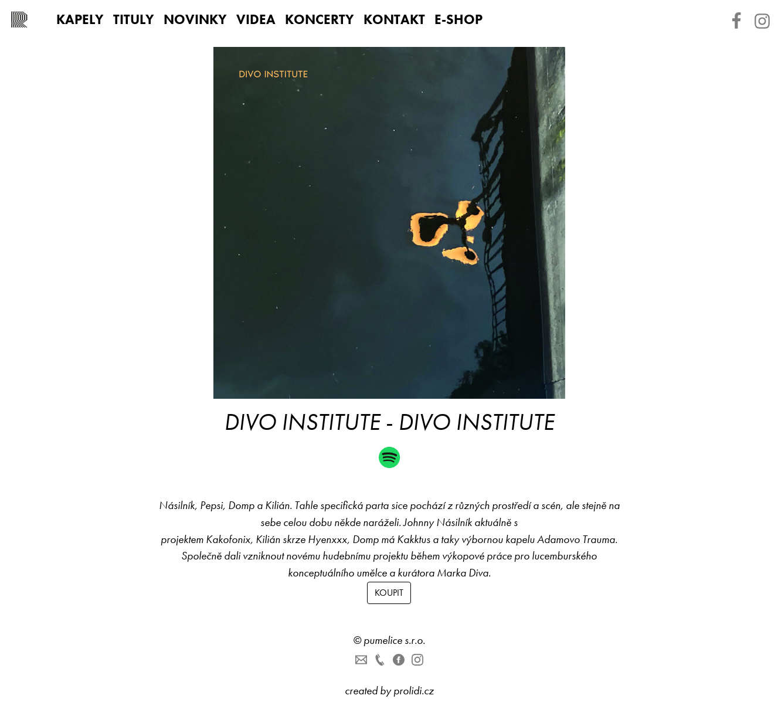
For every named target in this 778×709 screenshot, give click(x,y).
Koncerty (319, 19)
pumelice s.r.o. (394, 640)
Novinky (195, 19)
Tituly (133, 19)
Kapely (80, 19)
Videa (256, 19)
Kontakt (394, 19)
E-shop (458, 19)
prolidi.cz (413, 690)
